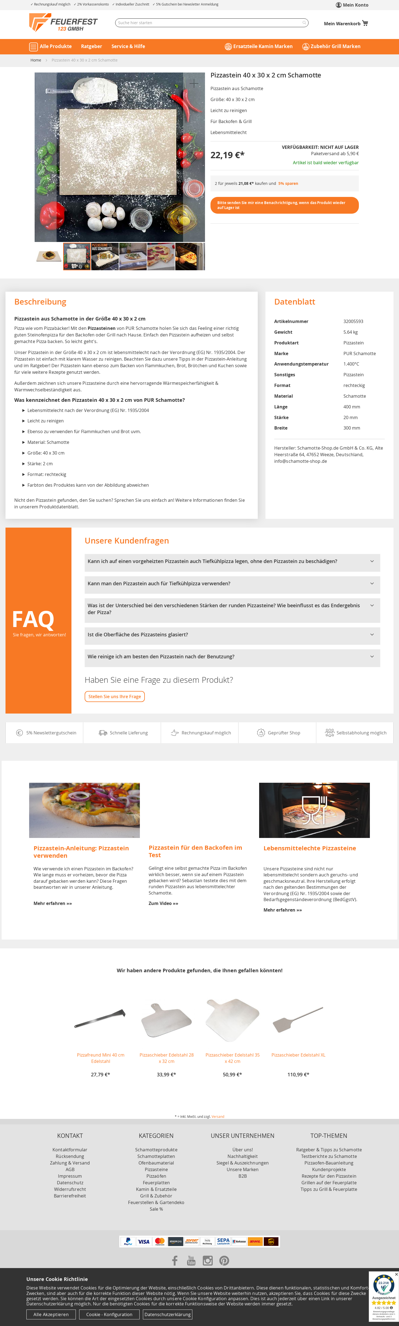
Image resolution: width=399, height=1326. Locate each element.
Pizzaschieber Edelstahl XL (298, 1055)
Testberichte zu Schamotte (329, 1156)
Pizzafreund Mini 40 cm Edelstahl (100, 1058)
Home (36, 60)
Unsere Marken (243, 1169)
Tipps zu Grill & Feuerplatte (329, 1189)
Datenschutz (70, 1183)
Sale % (156, 1209)
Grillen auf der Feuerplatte (329, 1183)
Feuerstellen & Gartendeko (156, 1202)
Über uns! (242, 1150)
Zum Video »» (163, 903)
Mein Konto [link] (355, 5)
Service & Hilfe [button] (128, 46)
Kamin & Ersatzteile (156, 1189)
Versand (218, 1116)
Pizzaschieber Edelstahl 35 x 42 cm (233, 1058)
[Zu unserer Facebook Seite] (175, 1267)
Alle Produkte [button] (56, 46)
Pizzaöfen (156, 1176)
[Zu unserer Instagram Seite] (208, 1267)
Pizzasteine (156, 1169)
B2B (242, 1176)
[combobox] (212, 22)
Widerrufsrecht (70, 1189)
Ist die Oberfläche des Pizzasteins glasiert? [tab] (232, 634)
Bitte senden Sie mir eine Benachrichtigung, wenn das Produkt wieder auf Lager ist (281, 205)
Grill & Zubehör (156, 1196)
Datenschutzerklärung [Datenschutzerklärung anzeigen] (168, 1314)
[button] (194, 83)
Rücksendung (70, 1156)
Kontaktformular (69, 1150)
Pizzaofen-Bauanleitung (328, 1163)
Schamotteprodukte (156, 1150)
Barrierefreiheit (70, 1196)
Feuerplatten (156, 1183)
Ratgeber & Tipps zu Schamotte (329, 1150)
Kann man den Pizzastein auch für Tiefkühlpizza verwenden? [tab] (232, 583)
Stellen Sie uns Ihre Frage (114, 696)
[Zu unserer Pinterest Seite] (224, 1267)
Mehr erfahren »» (53, 903)
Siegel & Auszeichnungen (243, 1163)
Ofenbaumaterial (156, 1163)
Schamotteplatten (156, 1156)
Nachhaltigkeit (242, 1156)
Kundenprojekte (329, 1169)
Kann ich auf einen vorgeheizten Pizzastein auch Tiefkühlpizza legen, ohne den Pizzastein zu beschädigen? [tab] (232, 561)
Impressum (70, 1176)
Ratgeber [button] (91, 46)
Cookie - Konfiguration (109, 1314)
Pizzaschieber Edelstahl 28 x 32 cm (167, 1058)
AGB (70, 1169)
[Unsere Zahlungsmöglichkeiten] (199, 1246)
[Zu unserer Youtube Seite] (192, 1267)
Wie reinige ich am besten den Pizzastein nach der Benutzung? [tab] (232, 656)
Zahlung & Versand (70, 1163)
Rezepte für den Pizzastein (329, 1176)
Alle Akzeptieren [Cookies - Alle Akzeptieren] (51, 1314)
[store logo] (63, 22)
